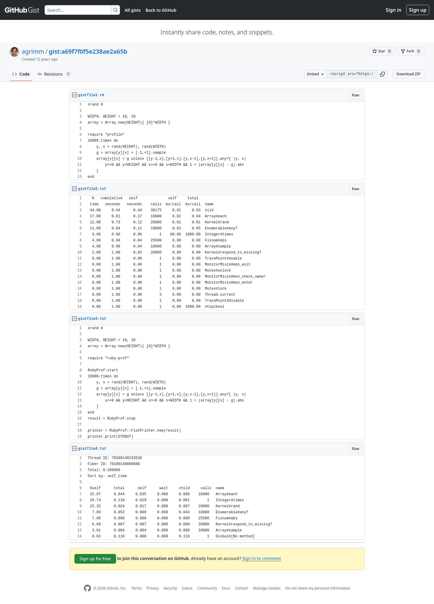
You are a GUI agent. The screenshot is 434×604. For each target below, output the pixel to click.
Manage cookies (266, 588)
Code (21, 74)
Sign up (417, 10)
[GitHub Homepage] (87, 588)
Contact (241, 588)
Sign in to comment (261, 558)
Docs (226, 588)
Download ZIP (408, 74)
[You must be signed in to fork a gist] (411, 51)
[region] (217, 141)
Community (207, 588)
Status (187, 588)
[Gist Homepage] (22, 10)
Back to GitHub (161, 10)
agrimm (33, 51)
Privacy (153, 588)
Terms (136, 588)
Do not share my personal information (318, 588)
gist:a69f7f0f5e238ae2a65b (88, 51)
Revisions (54, 74)
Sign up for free (95, 559)
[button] (382, 74)
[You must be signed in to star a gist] (382, 51)
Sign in (393, 10)
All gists (133, 10)
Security (170, 588)
